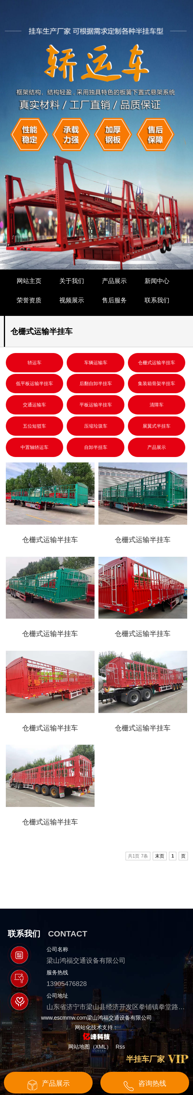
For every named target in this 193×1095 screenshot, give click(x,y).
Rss (120, 1047)
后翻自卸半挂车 (95, 383)
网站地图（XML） (90, 1047)
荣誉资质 (29, 300)
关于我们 (71, 281)
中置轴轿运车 (34, 447)
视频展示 (71, 300)
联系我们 (157, 300)
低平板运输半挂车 (34, 383)
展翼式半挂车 (157, 426)
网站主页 (29, 281)
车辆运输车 (95, 362)
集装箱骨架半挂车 (156, 383)
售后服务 (114, 300)
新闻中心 (157, 281)
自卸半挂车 (95, 447)
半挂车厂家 (145, 1059)
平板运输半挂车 (95, 405)
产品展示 (114, 281)
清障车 (157, 405)
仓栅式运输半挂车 (156, 362)
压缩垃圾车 (95, 426)
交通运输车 (34, 405)
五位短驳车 (34, 426)
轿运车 (34, 362)
